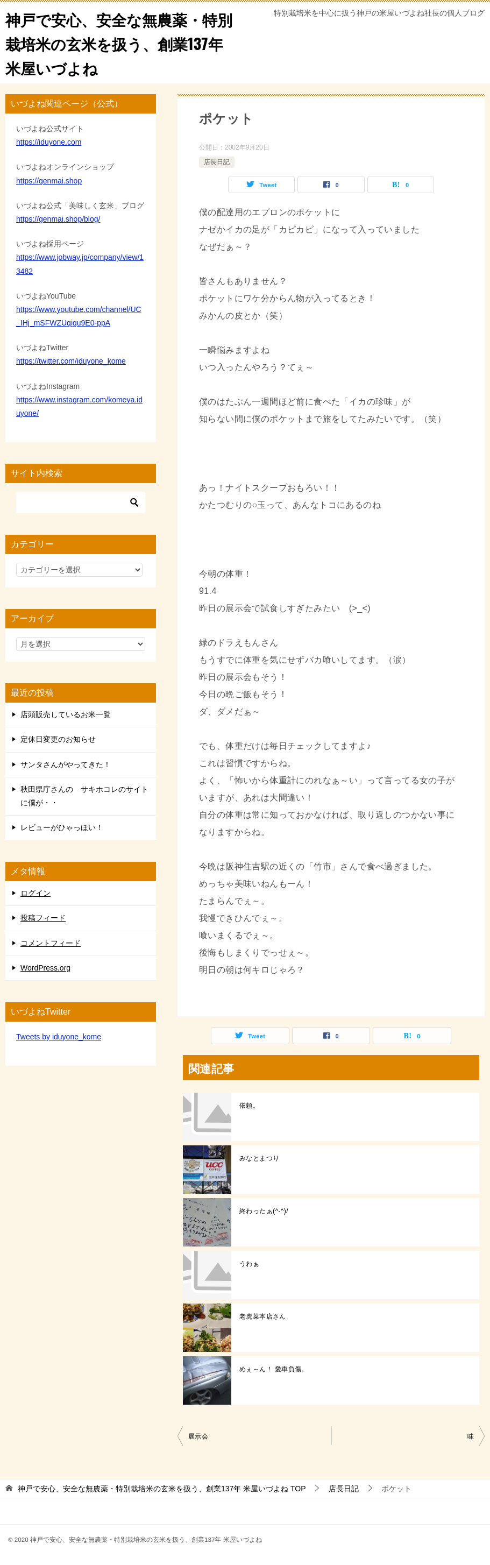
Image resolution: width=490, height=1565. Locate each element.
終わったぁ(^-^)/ (263, 1211)
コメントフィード (50, 943)
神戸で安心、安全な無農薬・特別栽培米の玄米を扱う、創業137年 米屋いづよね (121, 42)
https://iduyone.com (48, 142)
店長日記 (217, 162)
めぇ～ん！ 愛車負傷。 (273, 1369)
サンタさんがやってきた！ (65, 764)
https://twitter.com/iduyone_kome (71, 361)
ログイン (35, 893)
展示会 (198, 1436)
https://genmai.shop (49, 180)
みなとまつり (259, 1158)
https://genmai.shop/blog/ (58, 219)
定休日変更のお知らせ (58, 739)
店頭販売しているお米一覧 (65, 714)
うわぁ (249, 1263)
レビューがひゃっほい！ (61, 827)
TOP (162, 1488)
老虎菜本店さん (262, 1316)
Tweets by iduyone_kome (58, 1036)
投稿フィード (43, 917)
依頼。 (249, 1105)
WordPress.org (45, 968)
